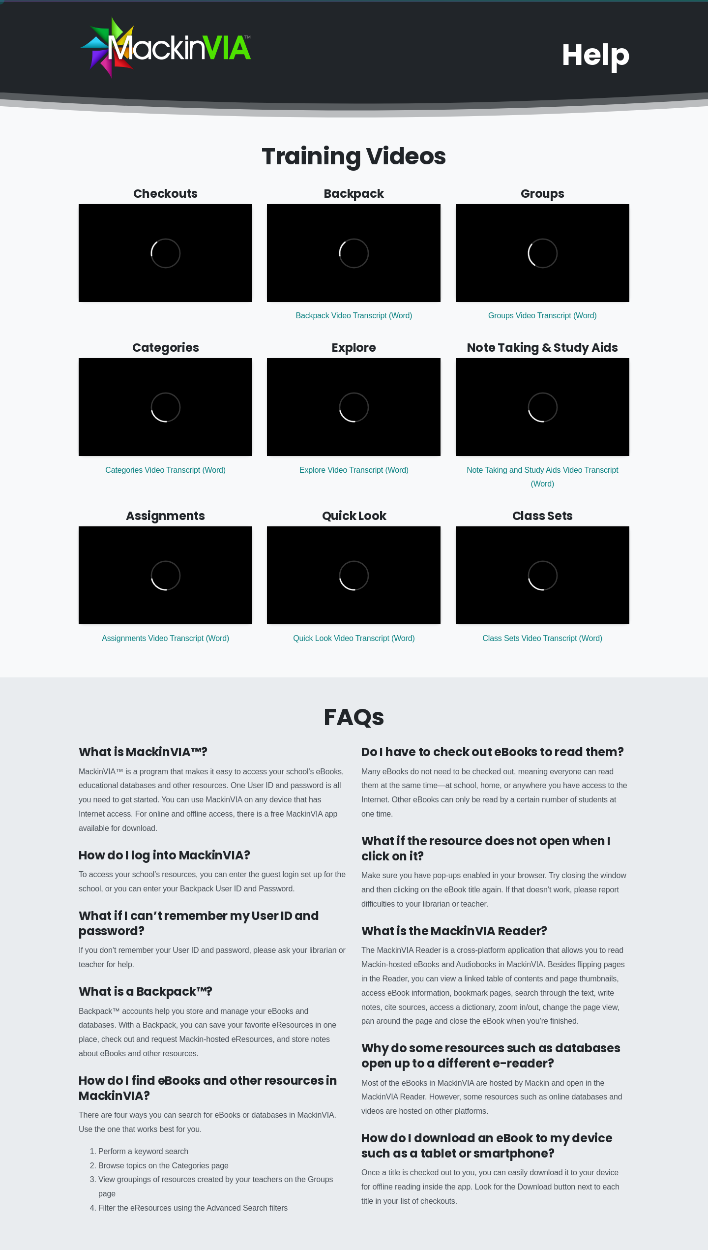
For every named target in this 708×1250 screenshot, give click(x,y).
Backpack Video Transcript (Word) (353, 315)
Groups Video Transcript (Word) (542, 315)
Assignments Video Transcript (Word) (165, 638)
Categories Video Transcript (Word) (165, 470)
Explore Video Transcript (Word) (354, 470)
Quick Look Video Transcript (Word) (353, 638)
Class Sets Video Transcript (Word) (542, 638)
